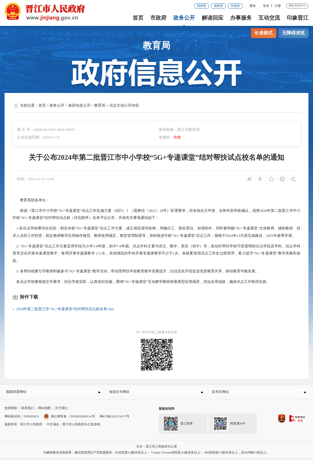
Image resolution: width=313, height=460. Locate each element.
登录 (266, 5)
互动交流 (269, 18)
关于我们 (61, 410)
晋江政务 (178, 425)
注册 (278, 5)
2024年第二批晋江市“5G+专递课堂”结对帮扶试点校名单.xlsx (65, 309)
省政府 (218, 5)
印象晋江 (297, 18)
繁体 (253, 5)
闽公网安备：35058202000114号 (69, 418)
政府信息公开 (79, 105)
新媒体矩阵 (166, 411)
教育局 (99, 105)
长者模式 (263, 32)
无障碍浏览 (293, 32)
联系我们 (27, 410)
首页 (138, 18)
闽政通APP (229, 425)
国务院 (201, 5)
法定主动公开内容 (124, 105)
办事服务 (241, 18)
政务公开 (184, 18)
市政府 (235, 5)
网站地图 (44, 410)
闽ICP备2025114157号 (114, 418)
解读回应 (212, 18)
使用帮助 (11, 410)
